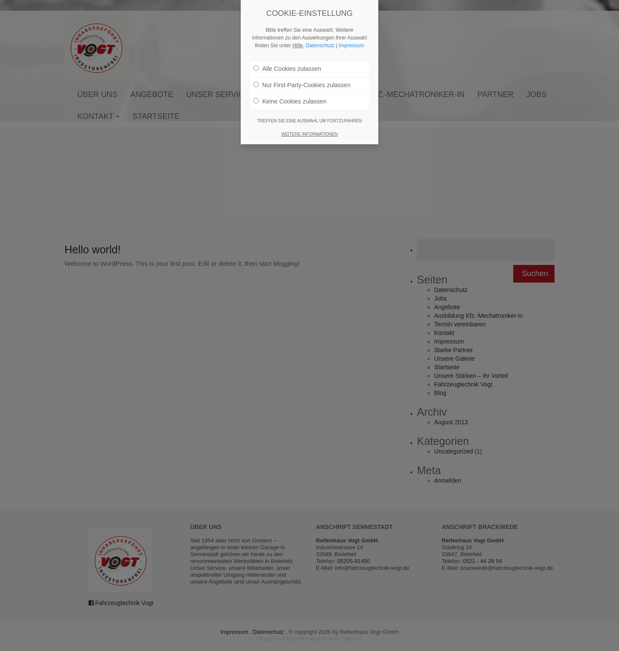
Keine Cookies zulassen (289, 101)
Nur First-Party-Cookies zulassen (301, 85)
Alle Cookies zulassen (287, 68)
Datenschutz (320, 46)
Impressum (351, 46)
